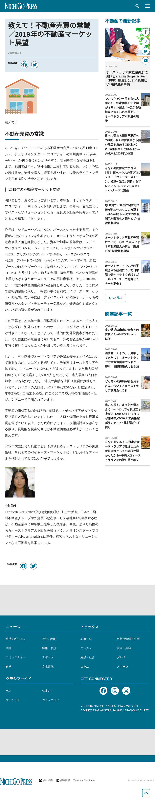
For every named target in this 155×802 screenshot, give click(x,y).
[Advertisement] (77, 600)
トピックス (90, 627)
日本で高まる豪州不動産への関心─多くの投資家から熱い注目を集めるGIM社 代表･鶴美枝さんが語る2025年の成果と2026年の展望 (123, 144)
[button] (137, 6)
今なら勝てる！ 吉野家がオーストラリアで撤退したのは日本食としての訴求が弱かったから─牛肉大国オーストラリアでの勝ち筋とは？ (123, 450)
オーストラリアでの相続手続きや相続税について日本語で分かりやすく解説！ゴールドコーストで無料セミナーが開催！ (122, 274)
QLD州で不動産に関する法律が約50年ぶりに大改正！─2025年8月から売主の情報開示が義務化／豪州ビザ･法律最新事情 (122, 214)
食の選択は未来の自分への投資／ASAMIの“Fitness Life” (122, 334)
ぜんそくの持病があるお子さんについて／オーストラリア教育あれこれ (122, 386)
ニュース (13, 627)
